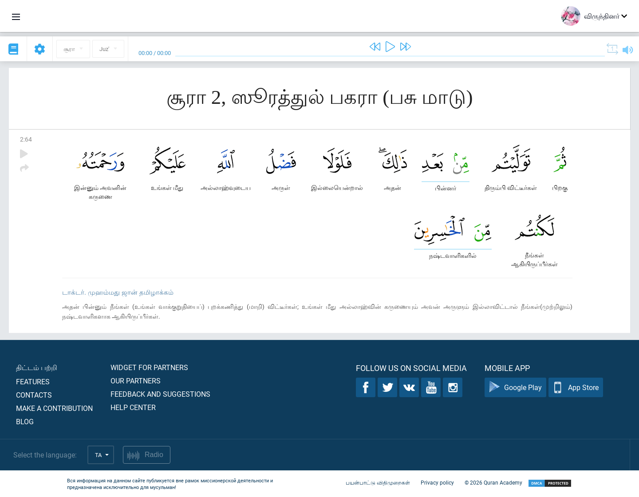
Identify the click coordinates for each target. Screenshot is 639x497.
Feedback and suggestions (160, 393)
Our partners (135, 380)
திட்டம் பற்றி (36, 367)
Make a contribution (54, 408)
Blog (25, 421)
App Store (576, 387)
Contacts (34, 394)
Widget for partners (149, 367)
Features (33, 381)
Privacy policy (437, 482)
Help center (133, 407)
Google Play (515, 387)
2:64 (26, 139)
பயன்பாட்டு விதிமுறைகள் (378, 482)
